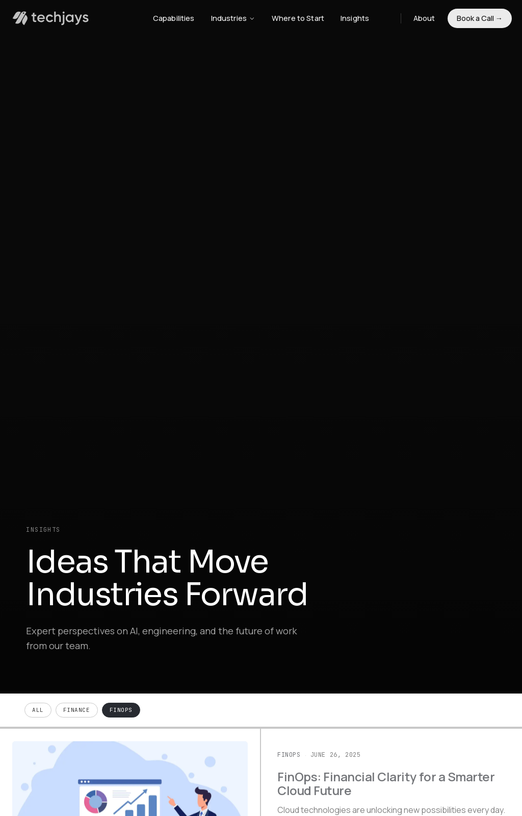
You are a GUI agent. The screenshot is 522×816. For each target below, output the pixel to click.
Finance (76, 709)
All (38, 709)
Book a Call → (480, 18)
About (424, 18)
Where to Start (298, 18)
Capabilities (174, 18)
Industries (233, 18)
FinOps (121, 709)
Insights (355, 18)
